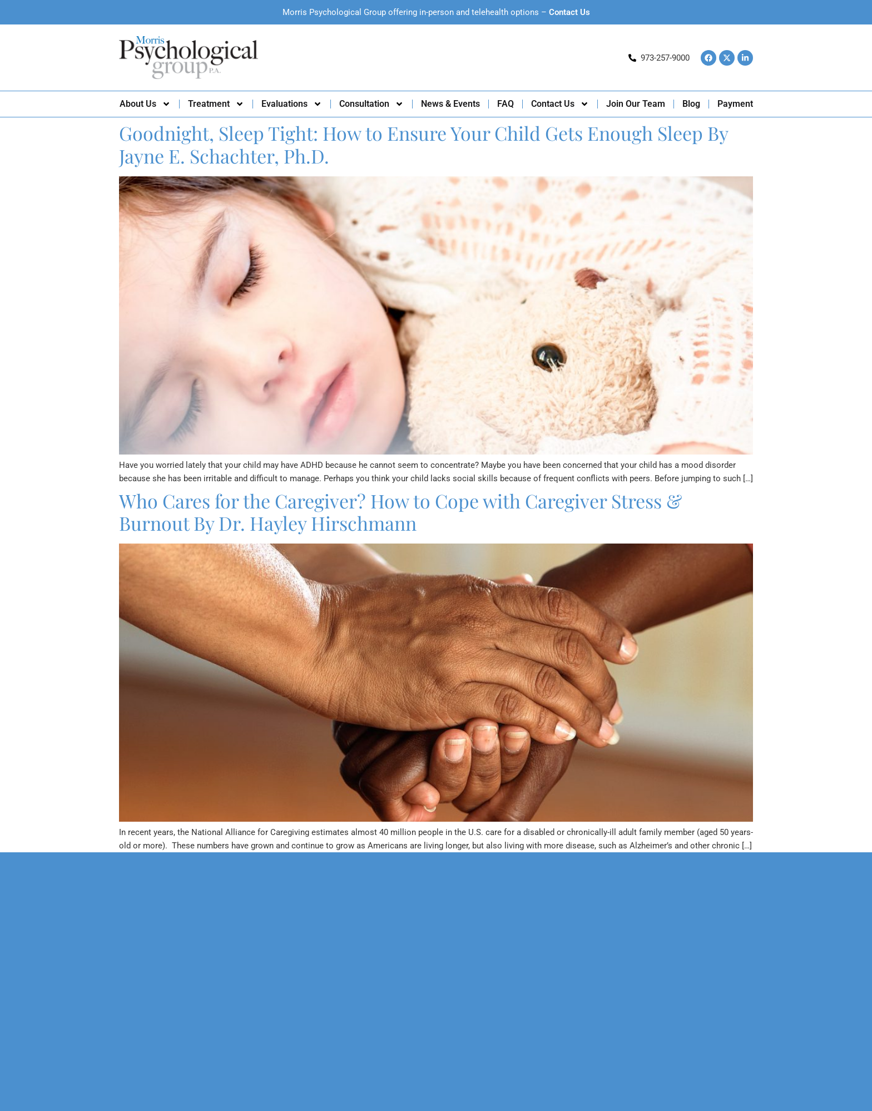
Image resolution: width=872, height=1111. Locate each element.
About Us (145, 104)
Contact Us (569, 12)
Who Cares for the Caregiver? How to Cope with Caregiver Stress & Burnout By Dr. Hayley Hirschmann (400, 512)
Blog (691, 103)
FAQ (505, 103)
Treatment (216, 104)
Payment (735, 103)
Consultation (371, 104)
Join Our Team (635, 103)
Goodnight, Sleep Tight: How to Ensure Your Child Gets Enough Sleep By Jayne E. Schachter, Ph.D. (423, 144)
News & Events (450, 103)
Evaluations (291, 104)
